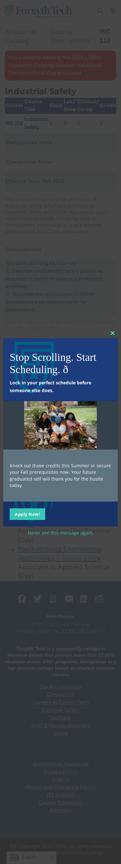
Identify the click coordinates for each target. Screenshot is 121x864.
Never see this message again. (61, 533)
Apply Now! (27, 514)
